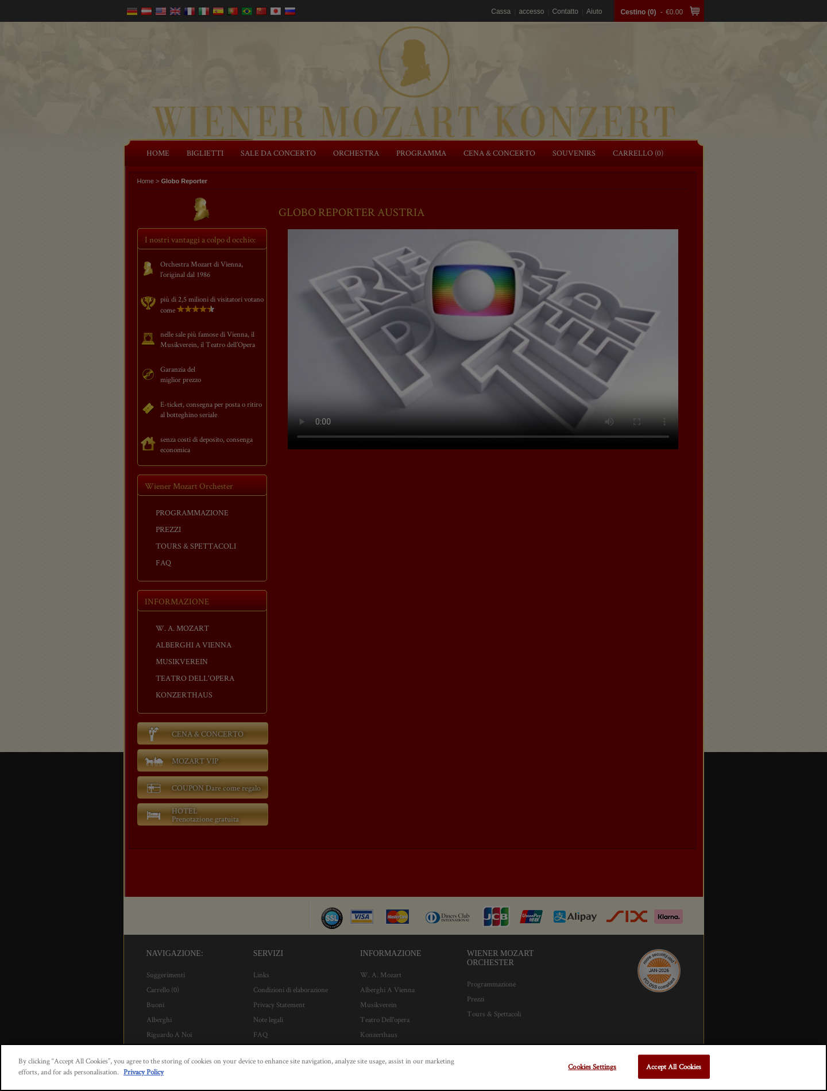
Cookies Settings (592, 1066)
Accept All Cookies (673, 1066)
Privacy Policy (143, 1072)
